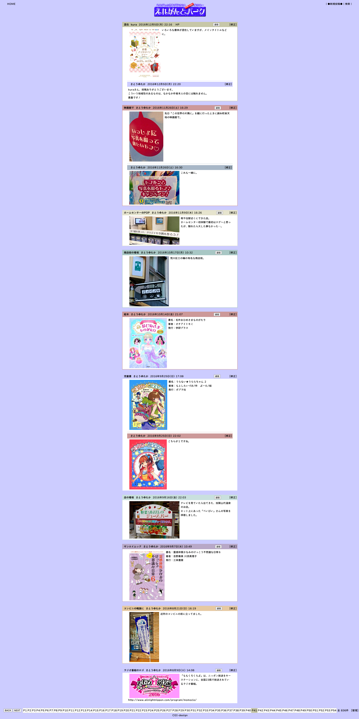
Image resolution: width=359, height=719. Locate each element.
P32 (199, 710)
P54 (333, 710)
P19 (120, 710)
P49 (303, 710)
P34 (211, 710)
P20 (126, 710)
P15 (95, 710)
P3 (34, 710)
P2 (29, 710)
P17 (108, 710)
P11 (71, 710)
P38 (236, 710)
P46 (285, 710)
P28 (175, 710)
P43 (266, 710)
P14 (89, 710)
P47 (291, 710)
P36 (224, 710)
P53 (327, 710)
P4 (38, 710)
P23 (144, 710)
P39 (242, 710)
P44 (272, 710)
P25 (156, 710)
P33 (205, 710)
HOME (11, 4)
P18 (114, 710)
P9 (60, 710)
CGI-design (180, 715)
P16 (101, 710)
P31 (193, 710)
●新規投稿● (335, 4)
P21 (132, 710)
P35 (217, 710)
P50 (309, 710)
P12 (77, 710)
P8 (55, 710)
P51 (315, 710)
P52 (321, 710)
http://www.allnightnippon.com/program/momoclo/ (162, 700)
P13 (83, 710)
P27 (169, 710)
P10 (65, 710)
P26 (162, 710)
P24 (150, 710)
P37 (230, 710)
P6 (47, 710)
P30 (187, 710)
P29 (181, 710)
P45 (278, 710)
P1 (25, 710)
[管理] (355, 710)
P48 (297, 710)
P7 (51, 710)
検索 (347, 4)
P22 (138, 710)
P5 (42, 710)
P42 (260, 710)
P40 (248, 710)
